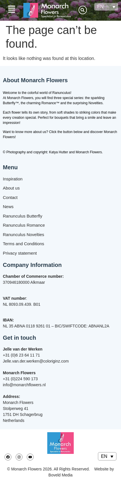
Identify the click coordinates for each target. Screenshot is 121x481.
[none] (106, 7)
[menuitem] (106, 7)
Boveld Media (60, 475)
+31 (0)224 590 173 (20, 379)
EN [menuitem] (100, 6)
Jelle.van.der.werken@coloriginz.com (36, 361)
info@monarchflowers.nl (24, 385)
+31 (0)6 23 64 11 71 (21, 355)
